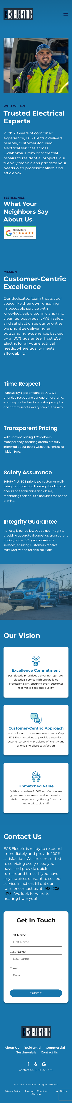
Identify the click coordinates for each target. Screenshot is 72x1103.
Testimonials (26, 1052)
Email (14, 968)
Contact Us (49, 1052)
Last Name (18, 951)
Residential (32, 1047)
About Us (12, 1047)
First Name (18, 935)
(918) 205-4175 (43, 1070)
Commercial (55, 1047)
